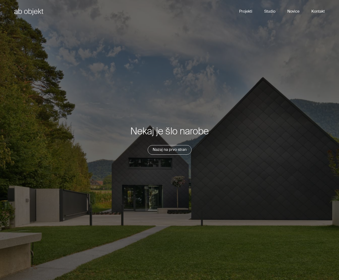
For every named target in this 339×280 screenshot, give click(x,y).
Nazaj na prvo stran (170, 150)
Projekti (245, 12)
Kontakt (318, 12)
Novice (293, 12)
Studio (269, 12)
